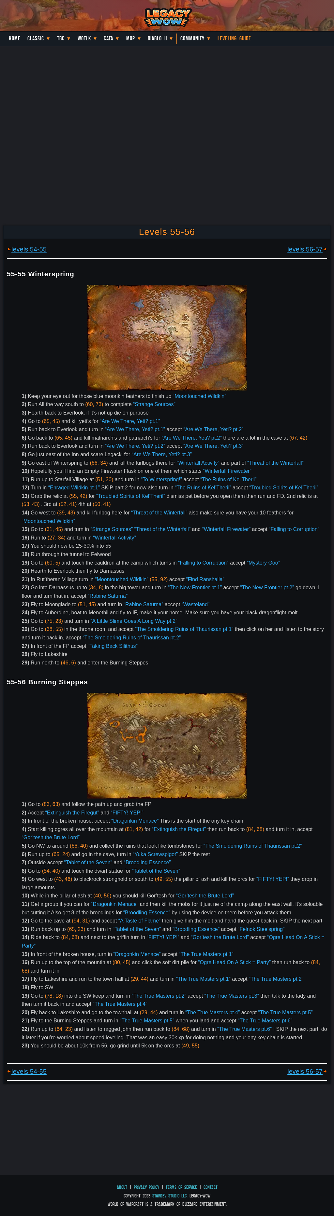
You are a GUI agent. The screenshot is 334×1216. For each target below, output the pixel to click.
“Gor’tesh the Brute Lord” (51, 837)
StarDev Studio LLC (169, 1195)
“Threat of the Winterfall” (275, 463)
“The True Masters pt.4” (120, 1004)
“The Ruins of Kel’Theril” (228, 479)
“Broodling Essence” (147, 862)
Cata (108, 38)
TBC (61, 38)
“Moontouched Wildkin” (199, 396)
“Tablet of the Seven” (88, 862)
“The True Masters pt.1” (206, 954)
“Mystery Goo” (263, 563)
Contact (211, 1187)
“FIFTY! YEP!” (127, 812)
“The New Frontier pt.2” (267, 587)
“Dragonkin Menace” (135, 821)
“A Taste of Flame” (139, 920)
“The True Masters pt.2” (276, 979)
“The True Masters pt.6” (265, 1020)
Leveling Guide (234, 38)
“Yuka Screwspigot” (155, 854)
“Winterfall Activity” (198, 463)
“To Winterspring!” (161, 479)
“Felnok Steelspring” (261, 929)
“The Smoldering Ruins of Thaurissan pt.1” (184, 629)
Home (15, 38)
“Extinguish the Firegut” (72, 812)
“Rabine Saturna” (108, 596)
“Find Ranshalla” (205, 579)
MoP (130, 38)
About (122, 1187)
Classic (35, 38)
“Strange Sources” (154, 404)
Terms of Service (181, 1187)
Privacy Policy (146, 1187)
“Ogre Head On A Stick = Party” (234, 962)
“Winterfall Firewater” (227, 471)
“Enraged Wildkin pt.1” (74, 487)
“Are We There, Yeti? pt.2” (213, 429)
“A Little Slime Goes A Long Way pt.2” (133, 621)
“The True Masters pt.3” (232, 996)
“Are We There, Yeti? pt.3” (213, 446)
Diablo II (157, 38)
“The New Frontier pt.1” (195, 587)
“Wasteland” (196, 604)
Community (192, 38)
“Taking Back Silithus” (113, 646)
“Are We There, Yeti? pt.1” (130, 421)
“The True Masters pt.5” (285, 1012)
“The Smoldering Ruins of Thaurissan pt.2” (132, 637)
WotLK (84, 38)
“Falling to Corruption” (294, 529)
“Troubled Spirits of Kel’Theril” (284, 487)
